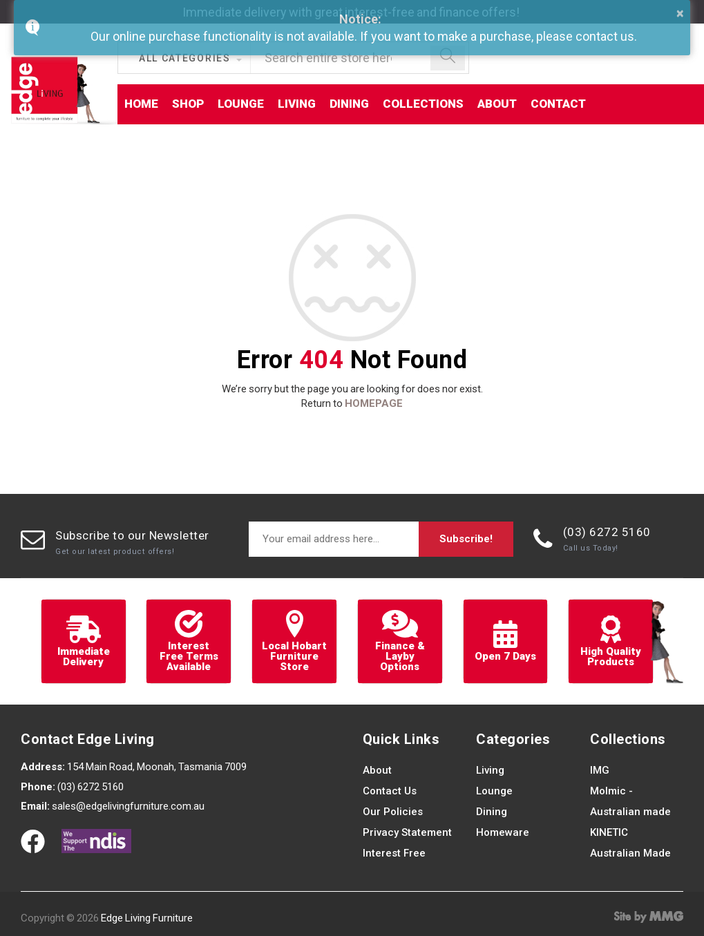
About (497, 104)
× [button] (680, 13)
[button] (190, 59)
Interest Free (394, 853)
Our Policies (393, 811)
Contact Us (390, 791)
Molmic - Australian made (630, 801)
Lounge (241, 104)
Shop (188, 104)
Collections (423, 104)
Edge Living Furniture (147, 918)
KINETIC (609, 832)
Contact (558, 104)
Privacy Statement (407, 832)
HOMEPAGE (374, 403)
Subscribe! (466, 539)
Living (297, 104)
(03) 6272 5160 (607, 532)
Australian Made (630, 853)
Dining (349, 104)
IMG (599, 770)
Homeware (502, 832)
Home (141, 104)
